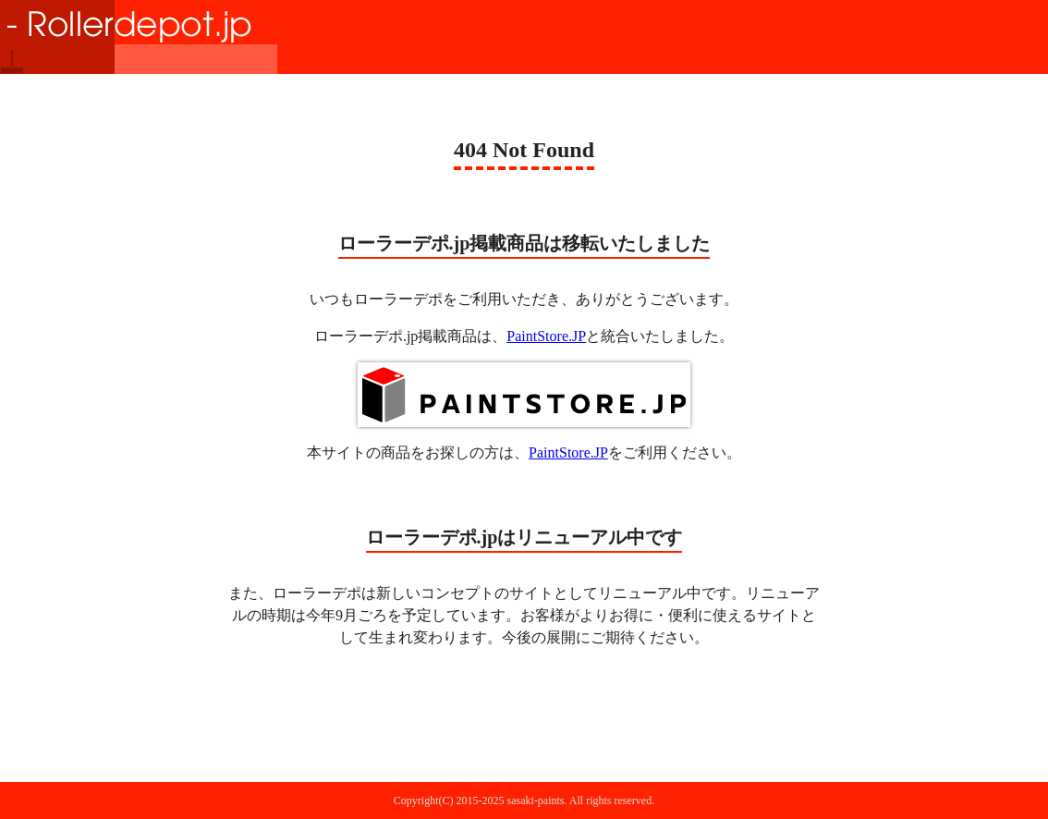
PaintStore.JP (546, 336)
